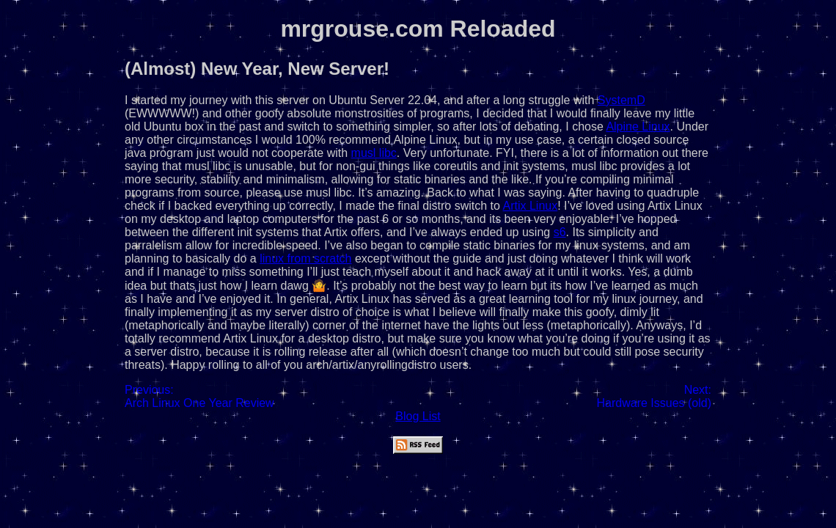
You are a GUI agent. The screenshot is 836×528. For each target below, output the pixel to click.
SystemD (621, 100)
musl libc (374, 153)
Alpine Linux (638, 126)
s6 (560, 232)
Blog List (417, 416)
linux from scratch (305, 258)
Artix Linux (530, 205)
